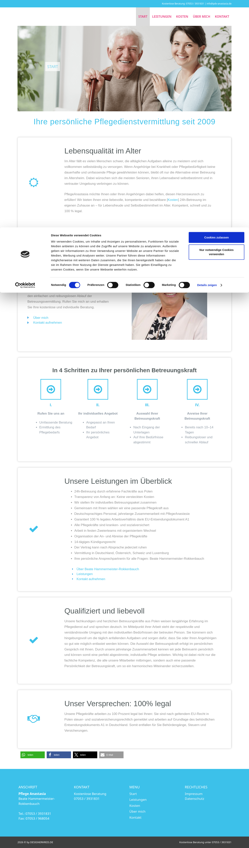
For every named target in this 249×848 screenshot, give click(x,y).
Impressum (194, 793)
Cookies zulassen (216, 10)
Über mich (137, 811)
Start (133, 793)
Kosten (173, 200)
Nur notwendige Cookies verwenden (216, 25)
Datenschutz (194, 798)
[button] (32, 754)
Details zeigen (207, 57)
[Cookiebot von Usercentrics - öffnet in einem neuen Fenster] (25, 58)
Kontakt (135, 817)
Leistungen (138, 799)
